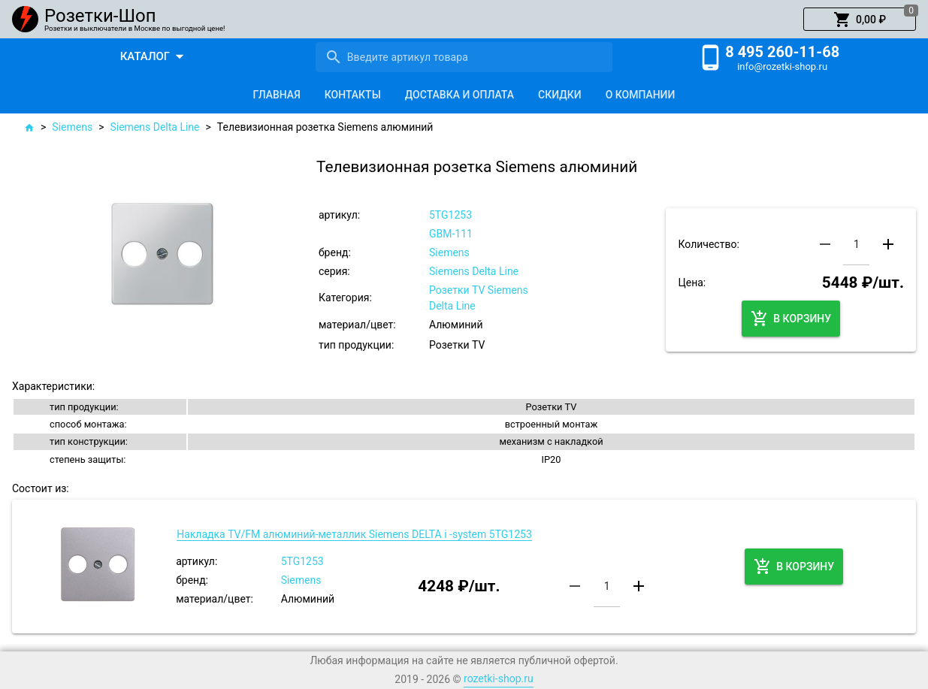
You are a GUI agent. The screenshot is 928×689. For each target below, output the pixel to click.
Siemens (72, 127)
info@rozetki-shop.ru (782, 66)
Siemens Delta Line (154, 127)
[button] (859, 20)
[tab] (277, 94)
